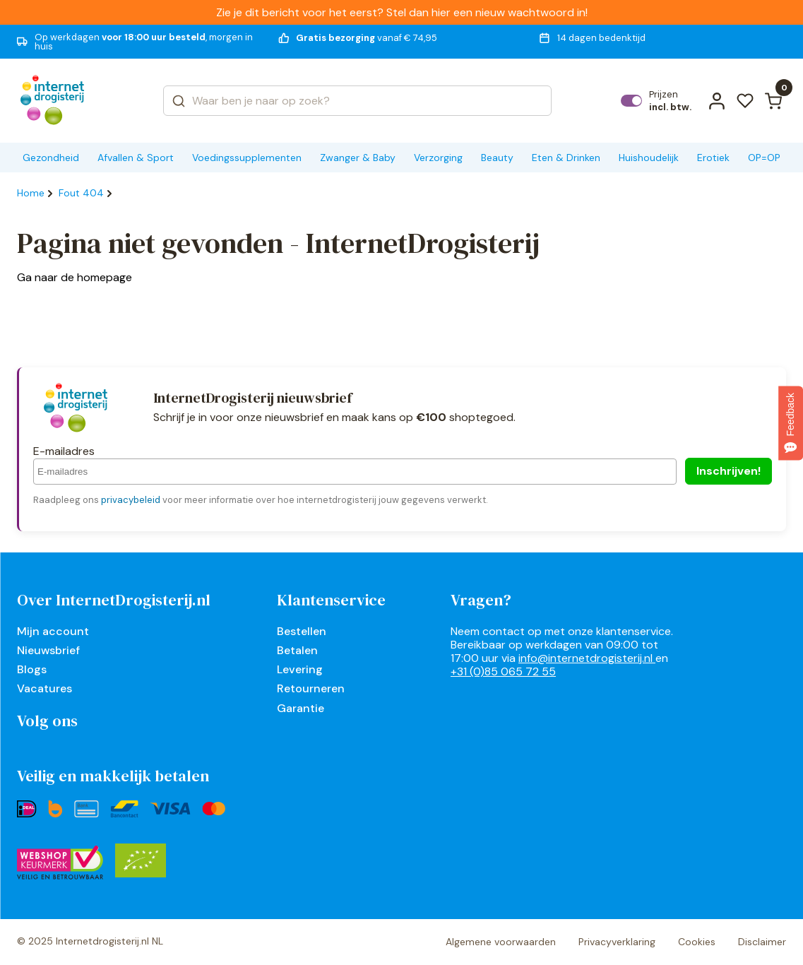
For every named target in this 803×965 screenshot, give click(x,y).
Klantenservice (331, 599)
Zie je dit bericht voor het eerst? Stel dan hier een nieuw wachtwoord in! (402, 12)
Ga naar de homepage (74, 277)
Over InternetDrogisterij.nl (113, 599)
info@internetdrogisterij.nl (586, 658)
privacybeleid (130, 500)
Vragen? (481, 599)
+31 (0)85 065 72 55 (503, 671)
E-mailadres (64, 451)
